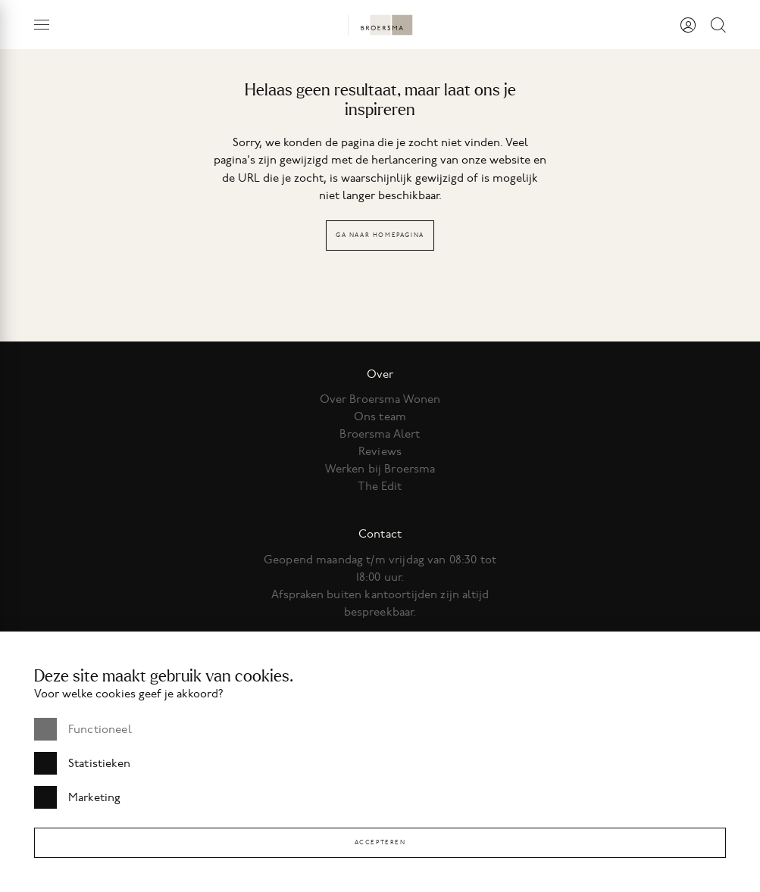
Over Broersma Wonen (380, 399)
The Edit (380, 486)
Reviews (380, 451)
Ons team (380, 416)
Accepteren (380, 842)
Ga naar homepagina (380, 235)
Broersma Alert (379, 433)
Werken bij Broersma (380, 468)
